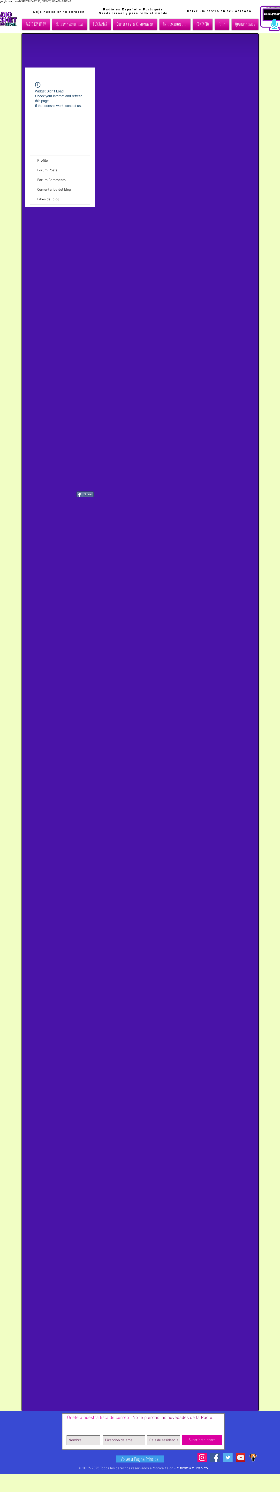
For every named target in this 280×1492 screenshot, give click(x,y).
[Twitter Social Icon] (228, 1457)
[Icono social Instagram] (202, 1457)
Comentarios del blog (54, 190)
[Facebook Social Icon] (215, 1457)
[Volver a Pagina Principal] (140, 1458)
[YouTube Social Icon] (240, 1457)
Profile (42, 160)
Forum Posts (47, 170)
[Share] (85, 494)
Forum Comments (51, 180)
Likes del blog (48, 199)
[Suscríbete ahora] (202, 1440)
